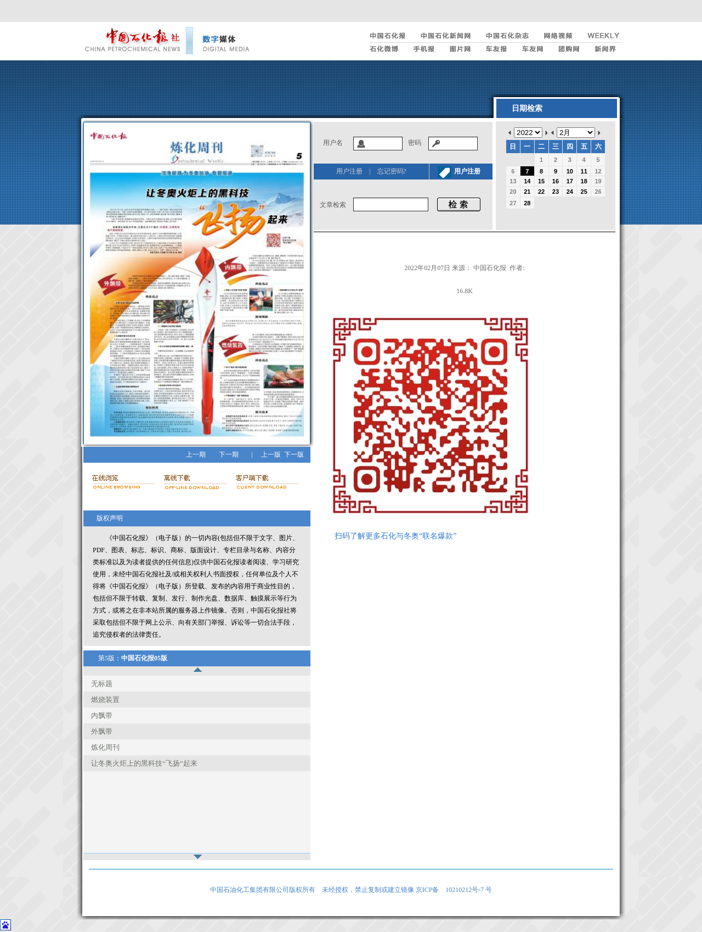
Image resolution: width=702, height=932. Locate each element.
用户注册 (349, 171)
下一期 (229, 454)
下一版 (294, 454)
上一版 (271, 454)
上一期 (196, 454)
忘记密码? (391, 171)
